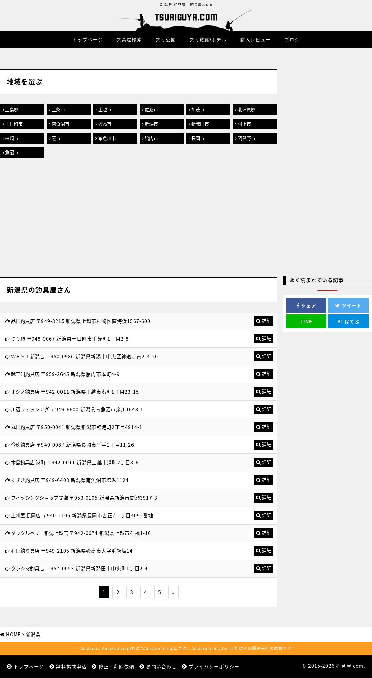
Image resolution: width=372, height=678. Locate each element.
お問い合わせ (161, 666)
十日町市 (14, 124)
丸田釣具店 (23, 427)
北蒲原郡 (246, 109)
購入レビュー (255, 39)
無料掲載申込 (71, 666)
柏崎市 (11, 138)
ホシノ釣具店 (25, 391)
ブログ (292, 39)
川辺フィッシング (30, 409)
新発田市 (200, 124)
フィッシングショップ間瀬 (39, 497)
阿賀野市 (246, 138)
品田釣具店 (23, 321)
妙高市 (104, 124)
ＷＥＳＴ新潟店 (27, 356)
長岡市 (198, 138)
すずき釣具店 (25, 480)
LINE (306, 321)
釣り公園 (166, 39)
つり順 (18, 338)
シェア (306, 305)
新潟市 (151, 124)
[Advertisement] (138, 219)
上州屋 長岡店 (25, 515)
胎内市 (151, 138)
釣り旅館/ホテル (208, 39)
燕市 (56, 138)
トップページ (87, 39)
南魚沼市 (60, 124)
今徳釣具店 (23, 444)
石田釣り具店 (25, 550)
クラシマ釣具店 (27, 568)
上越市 (104, 109)
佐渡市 (151, 109)
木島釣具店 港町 (28, 462)
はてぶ (348, 321)
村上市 (244, 124)
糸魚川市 (107, 138)
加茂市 (198, 109)
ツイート (348, 305)
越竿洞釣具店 (25, 374)
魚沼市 (11, 152)
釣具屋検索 (129, 39)
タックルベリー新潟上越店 (39, 533)
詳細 (267, 320)
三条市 (58, 109)
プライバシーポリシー (214, 666)
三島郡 (11, 109)
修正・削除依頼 (116, 666)
